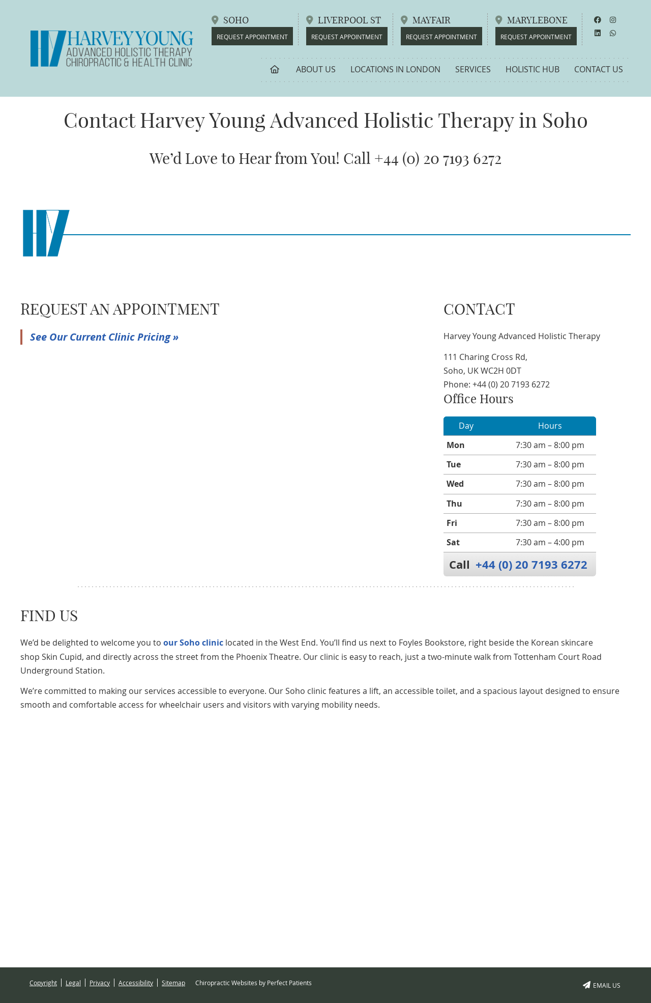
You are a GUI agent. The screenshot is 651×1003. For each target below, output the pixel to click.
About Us (316, 69)
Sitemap (173, 983)
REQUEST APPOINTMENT (536, 37)
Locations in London (395, 69)
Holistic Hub (532, 69)
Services (473, 69)
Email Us (601, 985)
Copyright (43, 983)
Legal (73, 983)
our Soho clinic (193, 642)
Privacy (100, 983)
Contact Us (598, 69)
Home (275, 69)
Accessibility (136, 983)
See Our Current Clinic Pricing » (104, 337)
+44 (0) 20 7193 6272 (531, 564)
